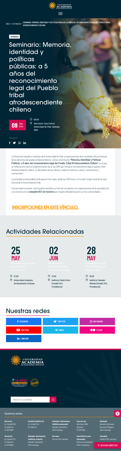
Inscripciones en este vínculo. (45, 208)
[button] (117, 413)
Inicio (8, 23)
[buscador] (30, 400)
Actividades (16, 23)
